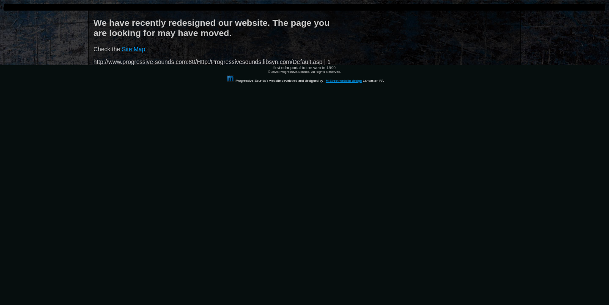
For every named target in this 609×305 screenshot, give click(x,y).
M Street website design (344, 81)
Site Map (133, 49)
